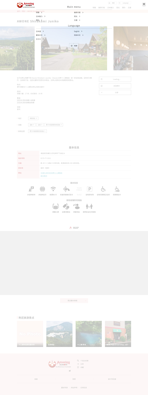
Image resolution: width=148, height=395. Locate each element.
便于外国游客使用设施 (54, 125)
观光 (23, 11)
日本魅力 (110, 7)
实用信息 (83, 387)
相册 (36, 379)
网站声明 (74, 387)
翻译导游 (64, 387)
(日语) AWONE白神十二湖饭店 (51, 173)
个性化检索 (82, 360)
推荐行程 (101, 7)
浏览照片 (110, 86)
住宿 (40, 125)
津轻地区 (33, 118)
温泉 (32, 125)
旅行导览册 (112, 379)
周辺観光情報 (77, 300)
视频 (74, 379)
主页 (18, 11)
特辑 (94, 7)
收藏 (80, 367)
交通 (129, 7)
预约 (123, 7)
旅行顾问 (44, 176)
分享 (109, 92)
